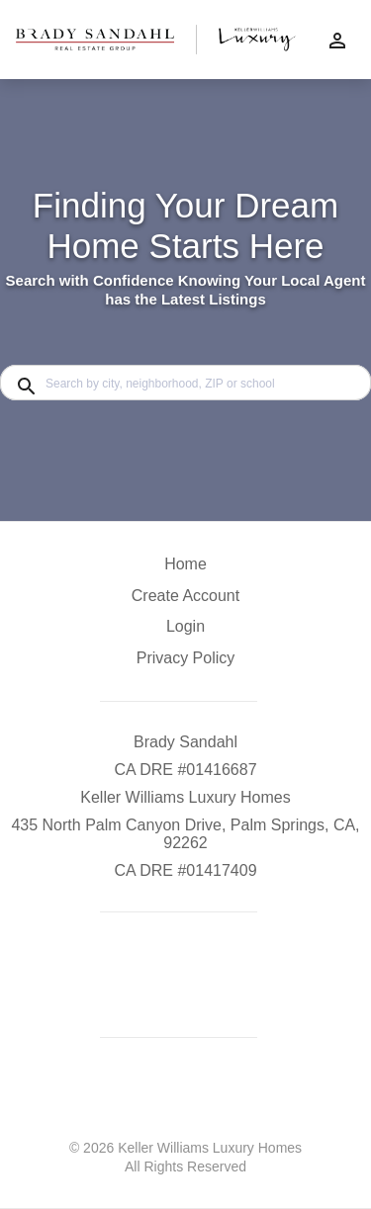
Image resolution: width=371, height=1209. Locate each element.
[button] (185, 632)
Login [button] (185, 626)
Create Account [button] (185, 595)
